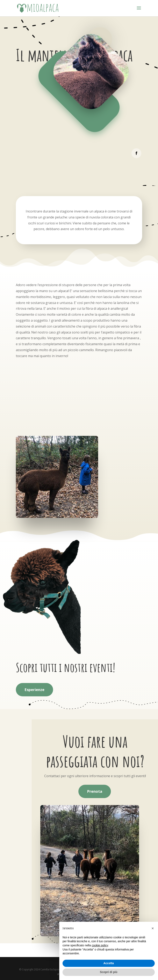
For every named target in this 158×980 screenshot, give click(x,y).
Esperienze (34, 689)
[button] (152, 928)
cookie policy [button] (100, 945)
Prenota (94, 791)
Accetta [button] (108, 963)
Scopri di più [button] (108, 972)
